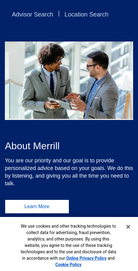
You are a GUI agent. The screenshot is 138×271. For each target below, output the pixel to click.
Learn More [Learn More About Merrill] (36, 206)
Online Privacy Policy (86, 258)
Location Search (87, 14)
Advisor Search (32, 14)
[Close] (128, 226)
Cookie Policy (68, 264)
